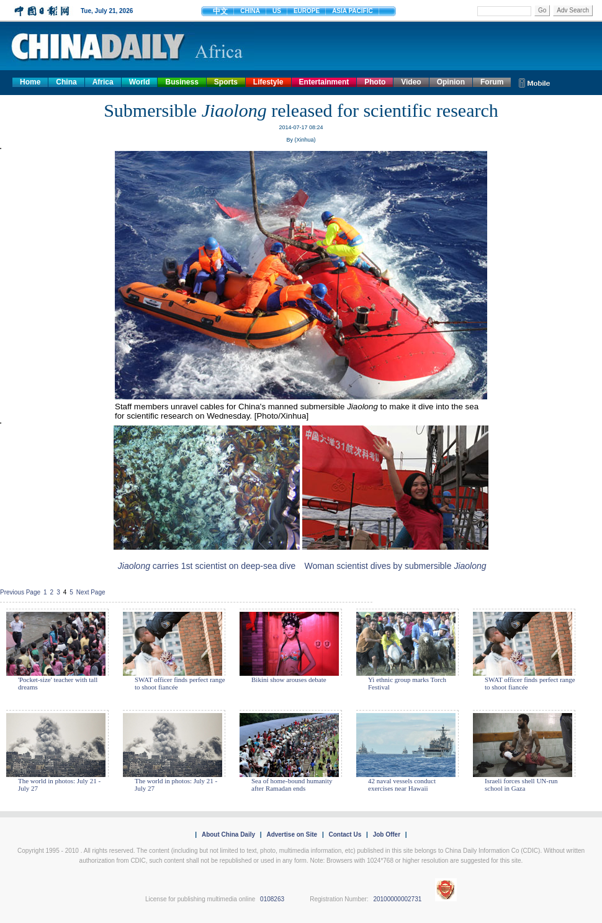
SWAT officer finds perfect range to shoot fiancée (180, 683)
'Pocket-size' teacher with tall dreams (57, 683)
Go (542, 10)
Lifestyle (268, 82)
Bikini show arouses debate (288, 679)
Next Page (91, 592)
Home (30, 82)
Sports (226, 82)
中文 (220, 11)
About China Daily (228, 834)
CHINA (250, 10)
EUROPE (307, 10)
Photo (374, 82)
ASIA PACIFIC (352, 10)
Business (181, 82)
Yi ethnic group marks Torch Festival (407, 683)
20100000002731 (397, 899)
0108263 (272, 899)
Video (411, 82)
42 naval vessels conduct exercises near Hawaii (402, 784)
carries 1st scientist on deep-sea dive (206, 566)
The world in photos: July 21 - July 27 (59, 784)
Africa (103, 82)
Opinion (451, 82)
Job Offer (386, 834)
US (276, 10)
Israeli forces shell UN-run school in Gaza (521, 784)
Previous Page (20, 592)
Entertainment (324, 82)
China (66, 82)
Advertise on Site (291, 834)
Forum (491, 82)
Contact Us (344, 834)
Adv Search (573, 10)
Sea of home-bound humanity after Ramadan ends (291, 784)
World (139, 82)
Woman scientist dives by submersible (395, 566)
